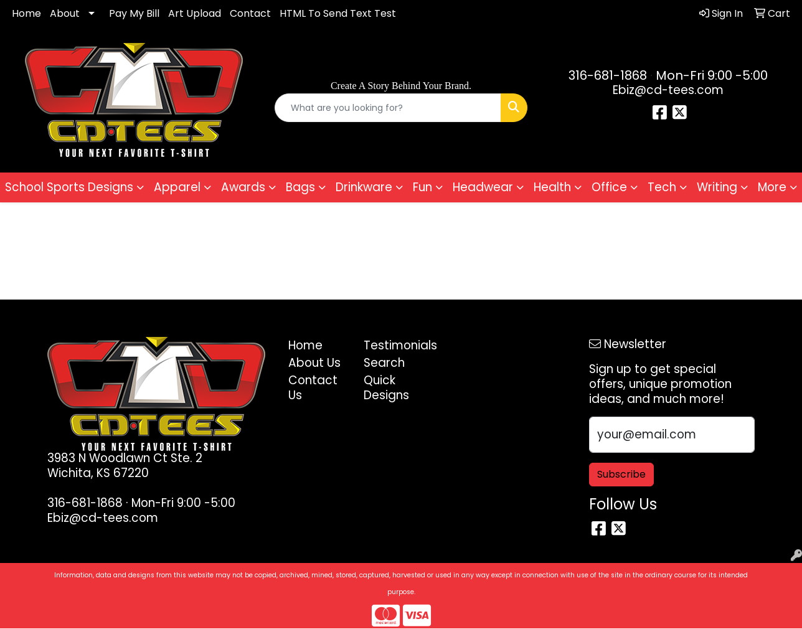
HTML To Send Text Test (338, 13)
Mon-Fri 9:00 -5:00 (712, 75)
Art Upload (194, 13)
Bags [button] (300, 187)
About (65, 13)
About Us (314, 362)
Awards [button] (243, 187)
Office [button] (609, 187)
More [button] (772, 187)
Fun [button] (422, 187)
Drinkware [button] (364, 187)
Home (26, 13)
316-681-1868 (607, 75)
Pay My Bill (134, 13)
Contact (250, 13)
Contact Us (312, 388)
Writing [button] (717, 187)
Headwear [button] (483, 187)
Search (384, 362)
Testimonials (394, 345)
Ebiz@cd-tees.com (668, 90)
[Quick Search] (388, 107)
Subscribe (621, 474)
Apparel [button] (177, 187)
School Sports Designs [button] (69, 187)
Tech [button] (662, 187)
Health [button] (552, 187)
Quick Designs (386, 388)
